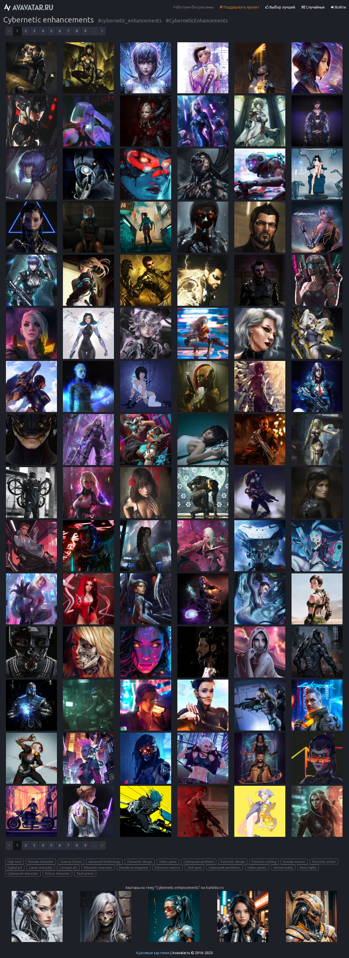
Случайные (313, 7)
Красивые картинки (153, 953)
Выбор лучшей (280, 7)
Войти (338, 7)
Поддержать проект (239, 7)
